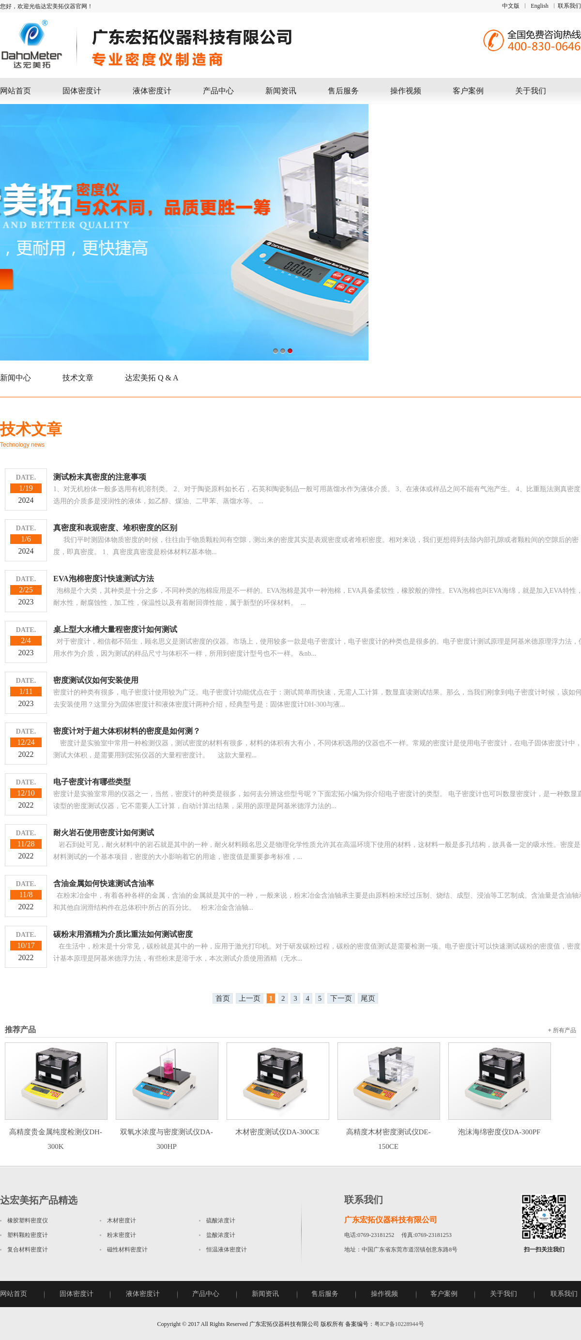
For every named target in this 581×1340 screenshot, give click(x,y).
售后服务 (343, 91)
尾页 (368, 998)
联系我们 (569, 5)
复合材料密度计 (27, 1249)
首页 (222, 998)
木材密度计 (121, 1220)
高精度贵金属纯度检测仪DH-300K (56, 1132)
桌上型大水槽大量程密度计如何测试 (115, 629)
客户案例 (468, 91)
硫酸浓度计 (220, 1220)
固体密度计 (81, 91)
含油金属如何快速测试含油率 (103, 883)
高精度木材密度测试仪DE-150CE (388, 1132)
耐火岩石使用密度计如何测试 (103, 832)
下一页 (341, 998)
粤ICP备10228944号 (399, 1324)
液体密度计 (152, 91)
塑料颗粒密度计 (27, 1235)
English (540, 5)
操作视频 (405, 91)
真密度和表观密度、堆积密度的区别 (115, 528)
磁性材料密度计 (127, 1249)
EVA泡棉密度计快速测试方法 (103, 578)
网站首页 (15, 91)
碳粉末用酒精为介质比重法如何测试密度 (123, 934)
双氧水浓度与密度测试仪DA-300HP (167, 1132)
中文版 (511, 5)
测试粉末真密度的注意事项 (99, 477)
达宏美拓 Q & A (152, 378)
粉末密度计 (121, 1235)
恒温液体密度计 (226, 1249)
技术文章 (77, 378)
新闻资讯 (280, 91)
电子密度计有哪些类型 (92, 782)
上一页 (249, 998)
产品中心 (218, 91)
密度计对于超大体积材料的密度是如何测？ (126, 731)
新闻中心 (15, 378)
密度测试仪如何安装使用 (95, 680)
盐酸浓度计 (220, 1235)
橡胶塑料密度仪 (27, 1220)
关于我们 (530, 91)
